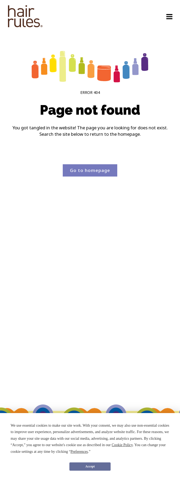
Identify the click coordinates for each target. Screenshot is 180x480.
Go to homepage (90, 170)
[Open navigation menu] (169, 17)
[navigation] (25, 17)
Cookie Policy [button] (122, 445)
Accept (90, 466)
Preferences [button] (79, 452)
